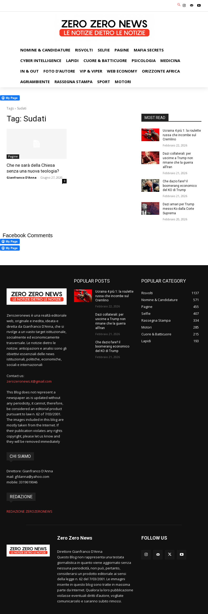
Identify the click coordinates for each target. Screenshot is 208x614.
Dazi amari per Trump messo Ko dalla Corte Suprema (178, 208)
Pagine (13, 156)
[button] (179, 5)
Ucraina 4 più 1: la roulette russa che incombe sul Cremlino (182, 135)
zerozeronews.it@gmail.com (29, 381)
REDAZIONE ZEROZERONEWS (29, 511)
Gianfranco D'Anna (22, 177)
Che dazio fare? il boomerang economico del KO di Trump (180, 185)
